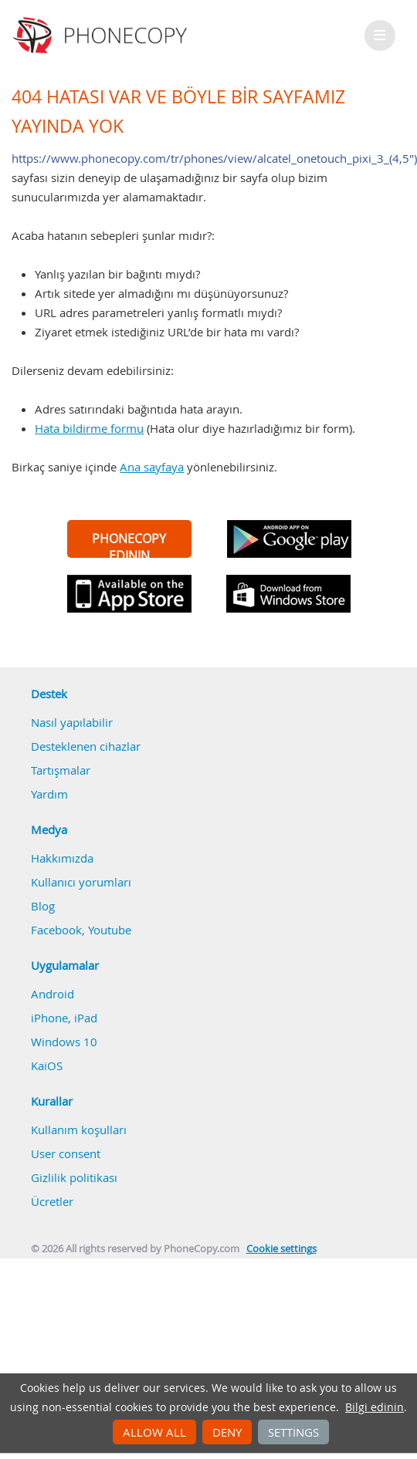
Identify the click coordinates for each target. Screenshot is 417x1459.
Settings (293, 1432)
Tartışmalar (60, 770)
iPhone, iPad (64, 1017)
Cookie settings (281, 1248)
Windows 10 (64, 1041)
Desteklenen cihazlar (86, 746)
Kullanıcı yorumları (81, 882)
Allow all (154, 1432)
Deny (227, 1432)
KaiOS (47, 1065)
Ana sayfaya (152, 467)
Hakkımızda (62, 858)
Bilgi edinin (374, 1407)
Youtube (109, 929)
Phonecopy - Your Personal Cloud (102, 35)
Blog (43, 906)
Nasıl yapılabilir (72, 722)
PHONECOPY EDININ (129, 544)
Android (52, 993)
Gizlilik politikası (74, 1177)
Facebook (56, 929)
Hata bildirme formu (89, 428)
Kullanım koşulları (79, 1129)
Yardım (49, 794)
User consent (65, 1153)
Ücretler (52, 1201)
